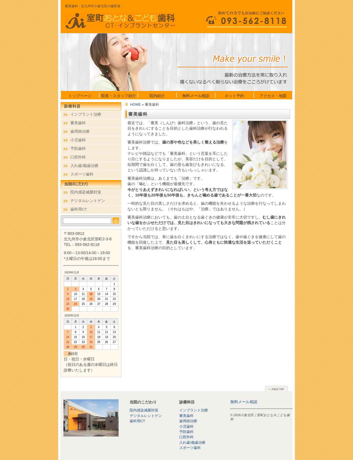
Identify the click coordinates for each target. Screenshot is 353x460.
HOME (135, 104)
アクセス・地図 (273, 96)
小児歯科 (78, 140)
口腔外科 (78, 157)
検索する (116, 220)
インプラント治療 (85, 114)
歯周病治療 (80, 131)
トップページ (80, 96)
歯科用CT (78, 209)
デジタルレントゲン (87, 201)
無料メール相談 (195, 96)
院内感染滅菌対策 (85, 192)
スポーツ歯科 (81, 174)
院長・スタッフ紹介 (118, 96)
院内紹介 (157, 96)
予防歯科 (78, 149)
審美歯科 (78, 123)
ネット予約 (234, 96)
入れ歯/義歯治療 (84, 166)
